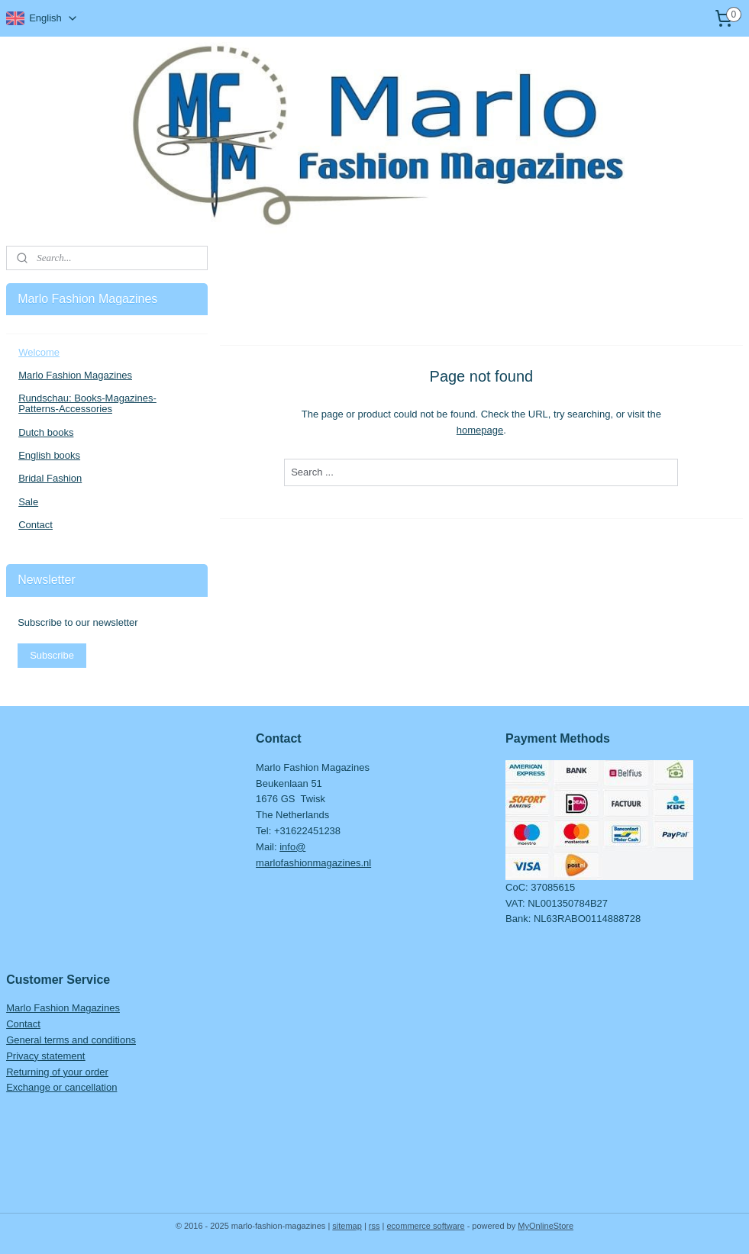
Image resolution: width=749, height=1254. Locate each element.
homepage (480, 429)
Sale (28, 502)
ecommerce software (426, 1225)
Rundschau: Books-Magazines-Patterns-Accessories (87, 403)
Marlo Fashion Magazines (75, 375)
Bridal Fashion (50, 478)
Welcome (39, 352)
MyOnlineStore (545, 1225)
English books (49, 455)
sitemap (347, 1225)
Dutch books (45, 432)
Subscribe (52, 655)
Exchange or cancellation (61, 1087)
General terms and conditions (71, 1040)
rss (374, 1225)
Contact (35, 524)
